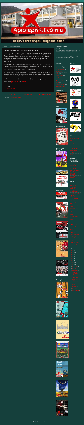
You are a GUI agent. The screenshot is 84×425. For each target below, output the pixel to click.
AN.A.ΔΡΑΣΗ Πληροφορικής (73, 188)
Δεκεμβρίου (75, 266)
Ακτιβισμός (58, 66)
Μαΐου (74, 284)
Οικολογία (58, 79)
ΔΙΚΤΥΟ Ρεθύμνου (74, 231)
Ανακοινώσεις (10, 82)
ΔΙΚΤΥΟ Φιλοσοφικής (75, 234)
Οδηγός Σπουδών (60, 77)
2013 (72, 254)
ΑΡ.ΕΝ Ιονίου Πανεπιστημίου (73, 196)
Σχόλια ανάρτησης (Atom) (15, 97)
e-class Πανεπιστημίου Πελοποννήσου (75, 168)
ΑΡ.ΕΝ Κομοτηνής (74, 198)
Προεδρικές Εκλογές (61, 80)
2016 (72, 250)
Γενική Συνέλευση (60, 69)
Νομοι (57, 73)
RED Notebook (73, 142)
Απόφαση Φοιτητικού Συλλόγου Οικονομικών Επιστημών (75, 275)
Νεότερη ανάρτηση (9, 94)
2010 (72, 260)
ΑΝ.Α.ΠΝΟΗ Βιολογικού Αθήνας (74, 191)
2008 (72, 264)
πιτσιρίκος (72, 152)
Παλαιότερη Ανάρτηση (46, 94)
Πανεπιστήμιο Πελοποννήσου (73, 164)
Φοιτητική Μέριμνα (60, 86)
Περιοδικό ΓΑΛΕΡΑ (74, 148)
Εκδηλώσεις (59, 71)
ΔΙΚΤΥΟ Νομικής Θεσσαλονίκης (73, 225)
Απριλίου (74, 286)
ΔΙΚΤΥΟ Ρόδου (73, 232)
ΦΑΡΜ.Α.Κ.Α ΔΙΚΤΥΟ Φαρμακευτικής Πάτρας (75, 243)
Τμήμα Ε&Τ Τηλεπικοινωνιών (73, 177)
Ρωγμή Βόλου (73, 241)
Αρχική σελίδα (27, 94)
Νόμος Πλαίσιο (59, 75)
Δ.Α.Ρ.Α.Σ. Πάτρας (74, 216)
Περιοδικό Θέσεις (74, 150)
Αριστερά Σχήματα (74, 208)
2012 (72, 256)
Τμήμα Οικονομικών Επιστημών (74, 171)
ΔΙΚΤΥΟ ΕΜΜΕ (73, 221)
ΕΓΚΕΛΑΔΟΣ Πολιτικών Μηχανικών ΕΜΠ (75, 238)
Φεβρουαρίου (75, 290)
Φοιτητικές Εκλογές (60, 84)
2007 (72, 292)
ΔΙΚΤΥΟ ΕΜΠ (73, 223)
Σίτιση (57, 82)
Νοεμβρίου (75, 268)
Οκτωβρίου (75, 270)
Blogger (49, 421)
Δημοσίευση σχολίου (10, 88)
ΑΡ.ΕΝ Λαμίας (73, 200)
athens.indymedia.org (75, 138)
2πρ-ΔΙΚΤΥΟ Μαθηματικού (73, 184)
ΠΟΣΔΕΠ (72, 154)
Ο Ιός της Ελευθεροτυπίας (73, 146)
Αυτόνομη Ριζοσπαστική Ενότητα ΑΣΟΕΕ (75, 213)
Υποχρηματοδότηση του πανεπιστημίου (76, 280)
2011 (72, 258)
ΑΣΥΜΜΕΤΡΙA (73, 210)
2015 (72, 252)
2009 (72, 262)
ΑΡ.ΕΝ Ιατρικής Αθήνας (75, 193)
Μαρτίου (74, 288)
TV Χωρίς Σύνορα (74, 143)
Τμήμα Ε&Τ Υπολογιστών (73, 174)
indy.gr (71, 140)
